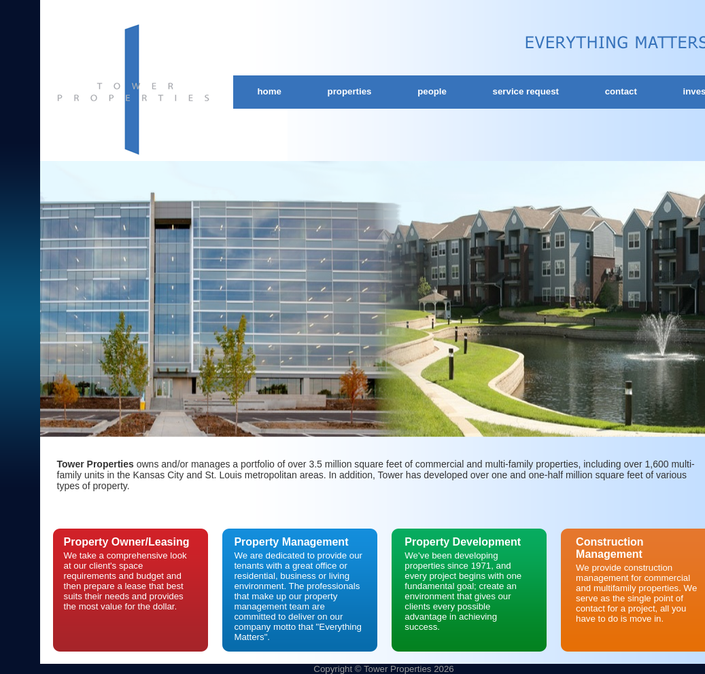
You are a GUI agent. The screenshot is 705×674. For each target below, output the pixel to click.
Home (269, 91)
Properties (350, 91)
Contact (621, 91)
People (432, 91)
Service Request (526, 91)
